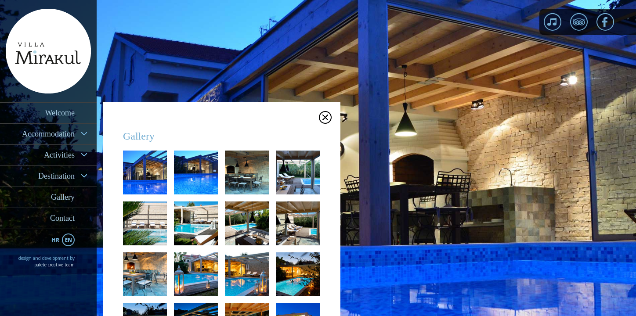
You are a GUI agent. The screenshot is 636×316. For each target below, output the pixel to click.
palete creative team (54, 265)
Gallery (63, 197)
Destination (56, 176)
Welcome (60, 112)
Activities (59, 155)
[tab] (48, 133)
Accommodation (48, 133)
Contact (62, 218)
